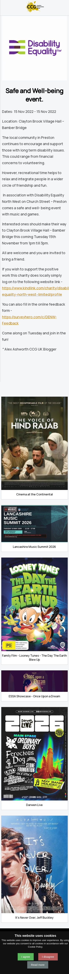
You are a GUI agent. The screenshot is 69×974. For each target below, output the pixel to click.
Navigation (4, 7)
